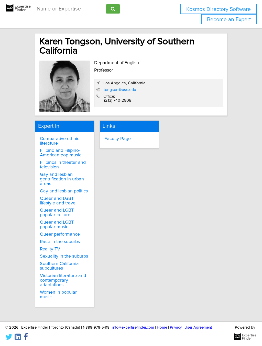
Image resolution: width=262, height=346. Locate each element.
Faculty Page (117, 138)
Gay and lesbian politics (64, 191)
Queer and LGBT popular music (57, 224)
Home (162, 327)
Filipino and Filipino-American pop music (60, 152)
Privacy (176, 327)
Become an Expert (229, 19)
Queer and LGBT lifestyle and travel (58, 200)
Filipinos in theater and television (63, 164)
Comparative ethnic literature (59, 141)
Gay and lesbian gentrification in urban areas (62, 179)
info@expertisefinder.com (133, 327)
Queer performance (60, 234)
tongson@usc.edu (120, 90)
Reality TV (50, 249)
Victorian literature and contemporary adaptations (63, 280)
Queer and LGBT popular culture (57, 212)
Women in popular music (58, 294)
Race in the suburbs (60, 241)
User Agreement (198, 327)
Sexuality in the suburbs (64, 256)
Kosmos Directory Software (218, 9)
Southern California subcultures (59, 266)
